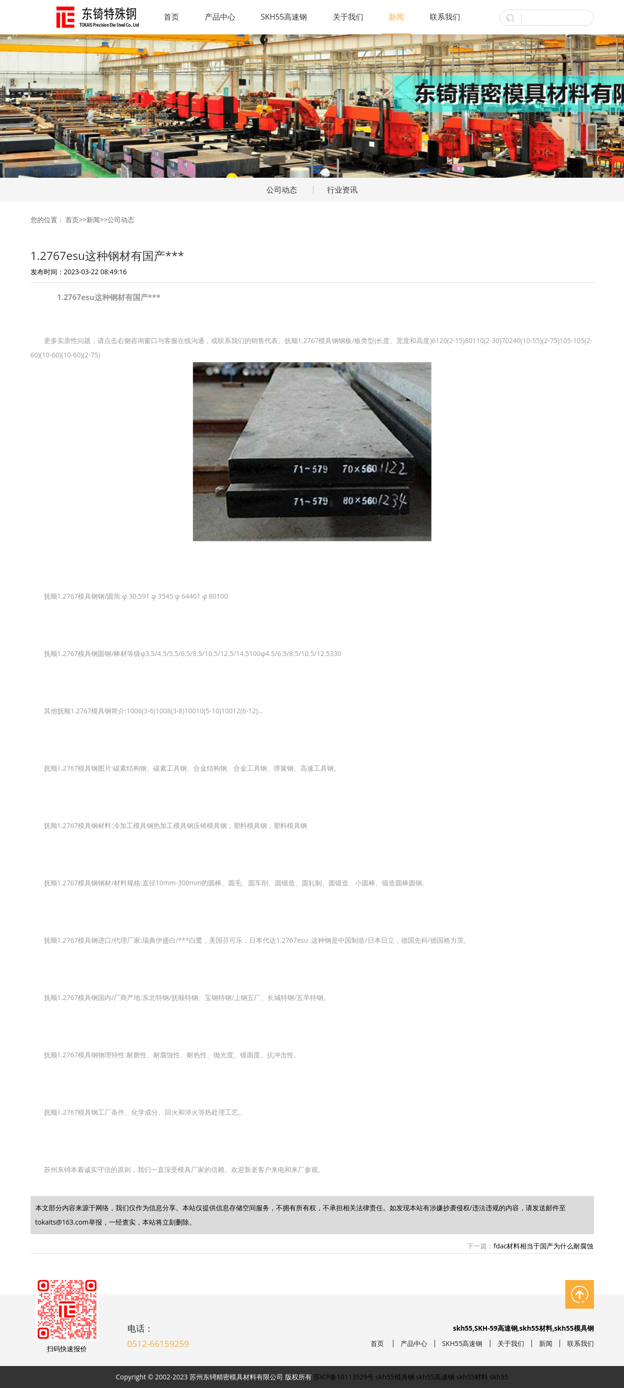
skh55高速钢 (435, 1376)
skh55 (499, 1376)
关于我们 (348, 16)
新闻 (396, 16)
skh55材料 (472, 1376)
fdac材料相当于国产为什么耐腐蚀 (544, 1245)
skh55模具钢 (395, 1376)
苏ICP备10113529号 (343, 1376)
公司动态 (281, 189)
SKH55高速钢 (284, 16)
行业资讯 (342, 189)
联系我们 (445, 16)
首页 (171, 16)
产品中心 (220, 16)
